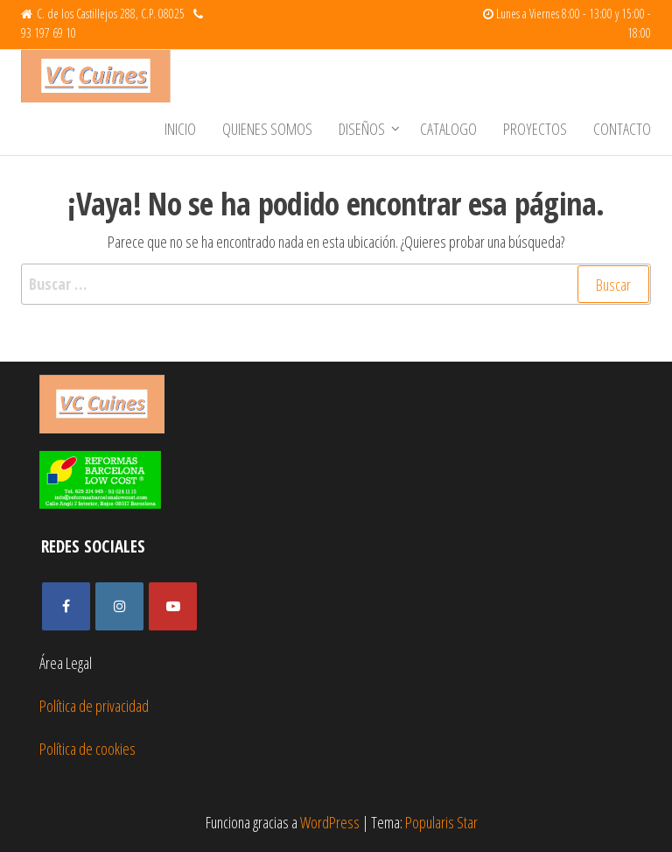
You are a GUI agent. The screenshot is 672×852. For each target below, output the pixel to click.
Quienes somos (267, 128)
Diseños (362, 128)
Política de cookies (87, 748)
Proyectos (535, 128)
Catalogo (448, 128)
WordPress (330, 822)
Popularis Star (441, 822)
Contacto (622, 128)
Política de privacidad (94, 705)
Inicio (180, 128)
